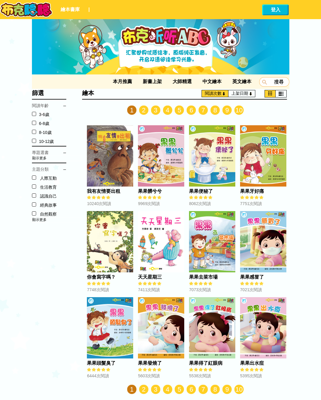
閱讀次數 (215, 93)
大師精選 (182, 81)
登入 (275, 9)
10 (238, 110)
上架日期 (241, 93)
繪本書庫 (70, 9)
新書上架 (152, 81)
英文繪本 (241, 81)
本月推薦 (122, 81)
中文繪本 (212, 81)
